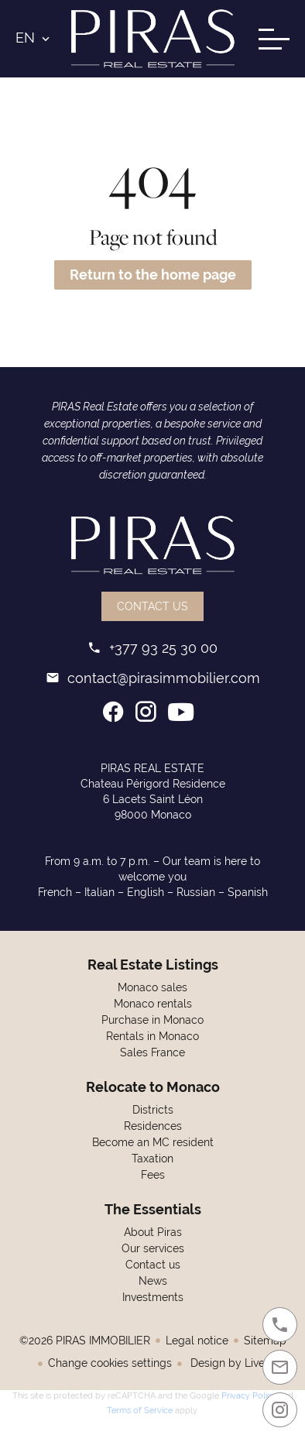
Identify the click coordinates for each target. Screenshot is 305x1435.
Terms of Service (140, 1408)
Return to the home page (153, 274)
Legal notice (197, 1340)
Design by (230, 1363)
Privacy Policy (248, 1393)
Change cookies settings (110, 1363)
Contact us (152, 606)
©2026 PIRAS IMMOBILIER (84, 1340)
